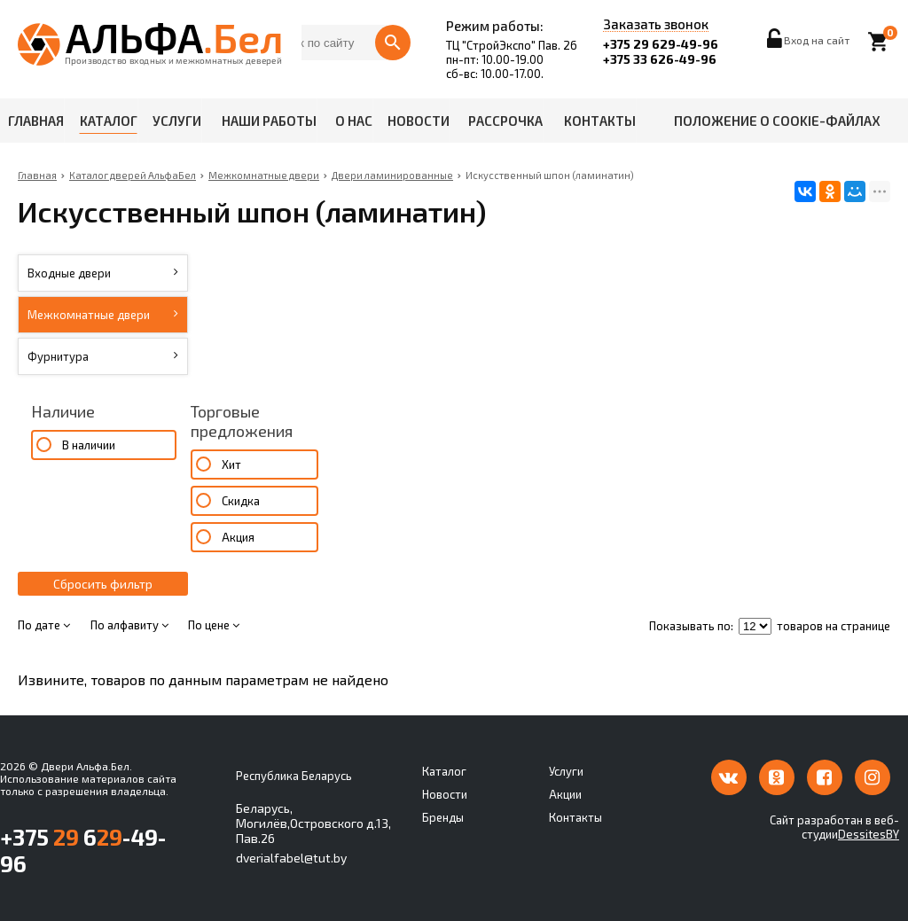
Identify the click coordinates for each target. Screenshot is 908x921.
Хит (231, 464)
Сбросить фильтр (103, 583)
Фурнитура (103, 356)
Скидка (241, 501)
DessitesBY (868, 834)
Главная (36, 121)
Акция (238, 537)
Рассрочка (505, 121)
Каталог (108, 121)
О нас (353, 121)
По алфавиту (129, 625)
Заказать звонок (655, 25)
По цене (213, 625)
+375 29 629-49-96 (660, 43)
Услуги (177, 121)
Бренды (443, 817)
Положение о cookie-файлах (777, 121)
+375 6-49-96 (83, 850)
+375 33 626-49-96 (659, 58)
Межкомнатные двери (103, 315)
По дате (44, 625)
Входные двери (103, 273)
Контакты (600, 121)
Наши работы (269, 121)
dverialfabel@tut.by (291, 857)
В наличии (88, 445)
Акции (565, 794)
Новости (418, 121)
